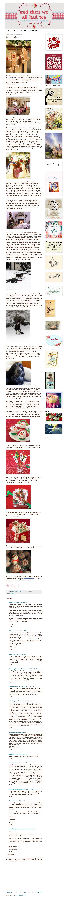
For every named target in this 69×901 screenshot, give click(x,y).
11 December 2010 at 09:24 (20, 602)
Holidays (12, 593)
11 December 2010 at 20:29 (19, 732)
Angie (10, 654)
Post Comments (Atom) (19, 895)
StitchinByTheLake (14, 701)
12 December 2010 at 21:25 (29, 789)
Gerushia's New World (15, 829)
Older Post (39, 892)
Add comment (10, 854)
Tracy (10, 762)
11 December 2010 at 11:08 (19, 630)
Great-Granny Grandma (15, 789)
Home (7, 30)
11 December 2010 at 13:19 (30, 669)
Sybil (10, 732)
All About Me (33, 30)
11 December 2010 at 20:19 (26, 701)
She (10, 801)
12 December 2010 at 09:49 (20, 762)
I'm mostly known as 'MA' (16, 669)
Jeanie (11, 630)
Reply (10, 626)
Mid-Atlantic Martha (14, 686)
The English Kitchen (28, 578)
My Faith (14, 30)
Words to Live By (22, 30)
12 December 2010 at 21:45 (18, 801)
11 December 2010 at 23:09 (21, 754)
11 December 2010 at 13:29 (27, 686)
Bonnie (11, 602)
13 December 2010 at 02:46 (29, 829)
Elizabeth (11, 754)
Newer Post (9, 892)
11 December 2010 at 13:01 (19, 654)
